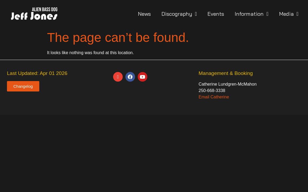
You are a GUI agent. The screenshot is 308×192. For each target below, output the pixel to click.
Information (251, 14)
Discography (179, 14)
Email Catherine (214, 97)
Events (215, 13)
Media (288, 14)
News (144, 13)
